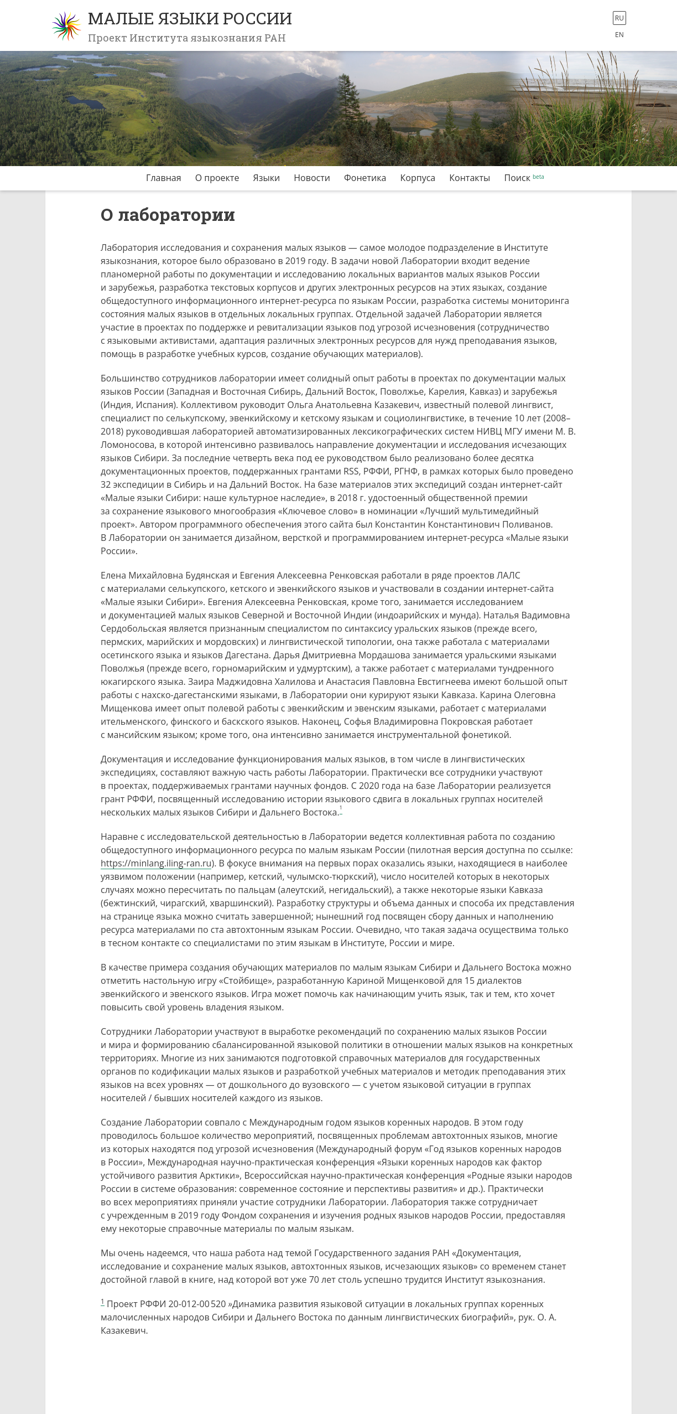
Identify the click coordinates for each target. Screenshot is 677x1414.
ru (619, 18)
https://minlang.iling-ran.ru (156, 863)
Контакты (469, 178)
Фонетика (365, 178)
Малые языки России (190, 18)
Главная (163, 178)
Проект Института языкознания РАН (187, 37)
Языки (266, 178)
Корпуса (418, 178)
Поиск (517, 178)
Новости (312, 178)
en (619, 34)
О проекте (217, 178)
